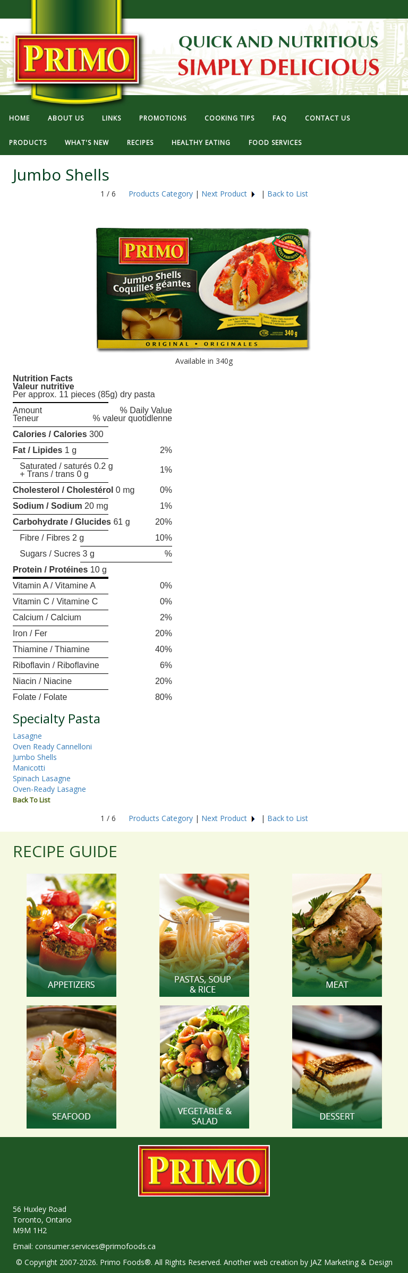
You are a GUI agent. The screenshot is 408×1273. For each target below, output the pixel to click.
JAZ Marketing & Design (351, 1262)
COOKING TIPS (229, 118)
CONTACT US (327, 118)
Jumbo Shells (35, 757)
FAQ (280, 118)
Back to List (287, 194)
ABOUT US (66, 118)
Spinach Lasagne (42, 778)
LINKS (111, 118)
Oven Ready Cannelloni (52, 746)
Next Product (228, 194)
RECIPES (140, 142)
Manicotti (29, 768)
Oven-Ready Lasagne (49, 789)
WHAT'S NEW (87, 142)
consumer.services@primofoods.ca (95, 1246)
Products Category (161, 194)
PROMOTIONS (162, 118)
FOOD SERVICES (275, 142)
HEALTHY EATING (201, 142)
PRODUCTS (28, 142)
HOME (19, 118)
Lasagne (27, 736)
